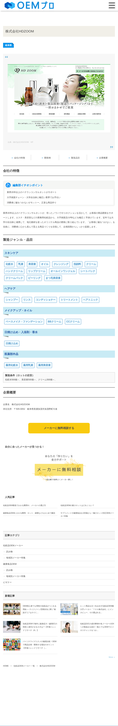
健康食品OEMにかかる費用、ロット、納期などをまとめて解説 (29, 513)
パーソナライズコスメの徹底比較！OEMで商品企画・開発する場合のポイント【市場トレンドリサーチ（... (39, 644)
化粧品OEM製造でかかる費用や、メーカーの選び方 (24, 505)
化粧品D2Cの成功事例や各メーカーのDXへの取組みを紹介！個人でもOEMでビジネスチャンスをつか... (97, 627)
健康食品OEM (10, 564)
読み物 (9, 551)
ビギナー (7, 582)
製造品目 (75, 158)
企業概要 (103, 158)
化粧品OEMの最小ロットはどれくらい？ (77, 505)
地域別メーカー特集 (16, 557)
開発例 (47, 158)
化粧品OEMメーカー (13, 545)
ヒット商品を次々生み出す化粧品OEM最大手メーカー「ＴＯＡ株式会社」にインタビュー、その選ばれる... (97, 609)
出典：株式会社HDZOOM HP (20, 142)
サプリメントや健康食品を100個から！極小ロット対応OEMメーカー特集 (87, 514)
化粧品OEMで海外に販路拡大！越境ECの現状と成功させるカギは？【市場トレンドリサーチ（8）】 (40, 627)
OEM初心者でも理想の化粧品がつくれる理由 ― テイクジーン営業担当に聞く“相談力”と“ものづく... (39, 609)
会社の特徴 (19, 158)
